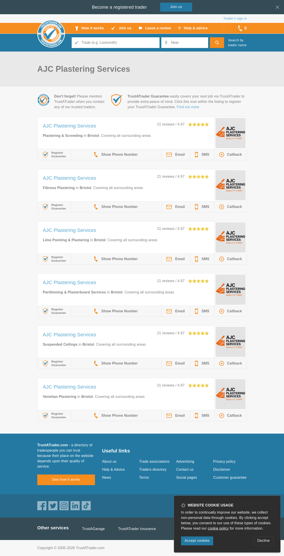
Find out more (188, 107)
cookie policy (218, 528)
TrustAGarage (93, 529)
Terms (144, 477)
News (106, 477)
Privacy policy (224, 461)
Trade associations (154, 461)
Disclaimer (221, 469)
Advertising (185, 461)
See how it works (66, 479)
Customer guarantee (229, 477)
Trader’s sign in (235, 18)
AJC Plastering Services (69, 126)
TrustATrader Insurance (137, 529)
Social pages (186, 477)
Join (176, 7)
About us (109, 461)
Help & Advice (113, 469)
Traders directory (153, 469)
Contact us (184, 469)
